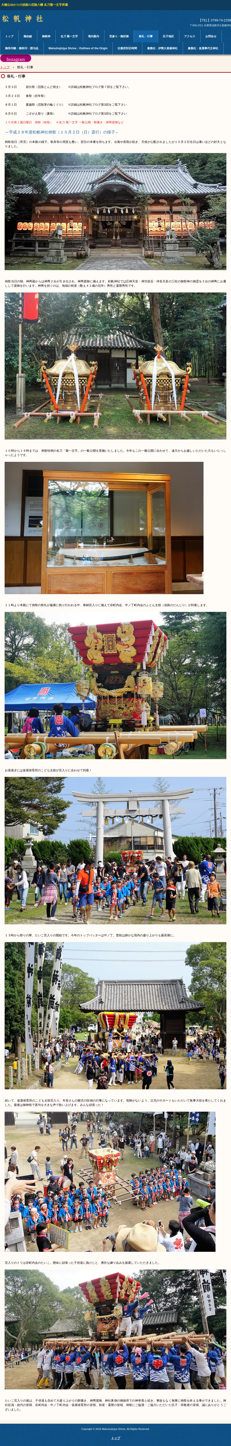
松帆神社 (26, 18)
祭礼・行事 (146, 36)
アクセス (189, 36)
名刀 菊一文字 (69, 36)
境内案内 (93, 36)
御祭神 (46, 36)
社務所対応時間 (127, 48)
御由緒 (28, 36)
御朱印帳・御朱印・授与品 (21, 48)
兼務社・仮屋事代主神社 (203, 48)
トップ (9, 36)
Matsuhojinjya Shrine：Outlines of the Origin (78, 48)
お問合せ (210, 36)
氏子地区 (168, 36)
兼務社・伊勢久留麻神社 (162, 48)
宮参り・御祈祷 (119, 36)
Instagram (15, 59)
